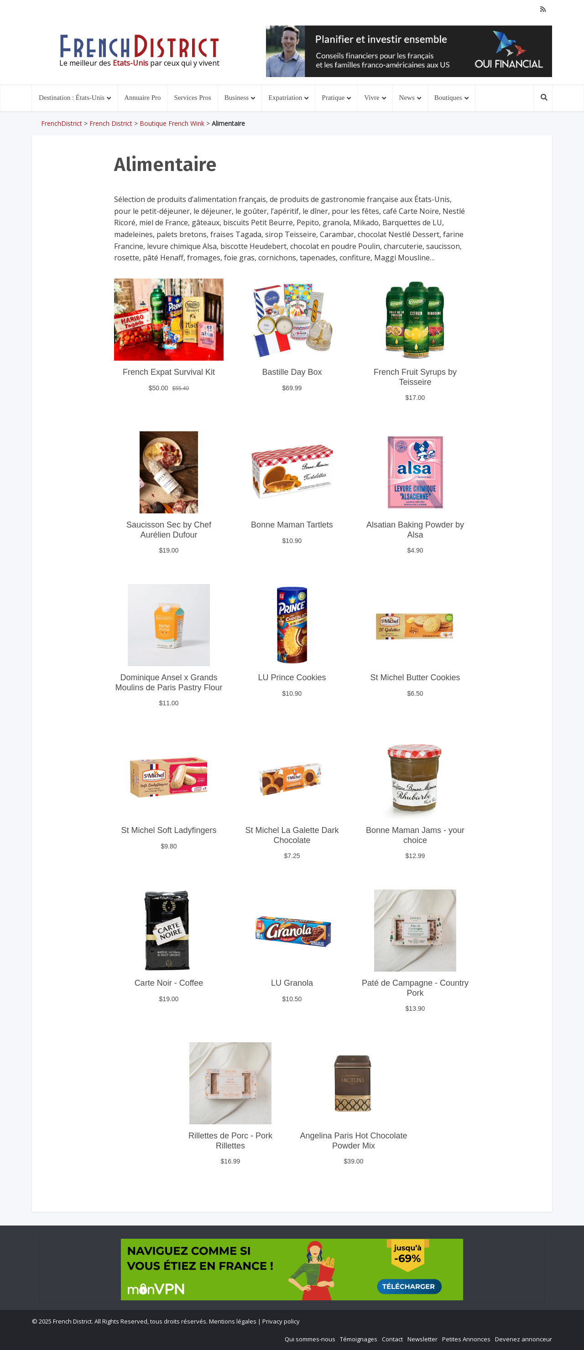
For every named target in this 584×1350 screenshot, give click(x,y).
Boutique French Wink (172, 123)
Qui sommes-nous (310, 1339)
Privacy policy (281, 1321)
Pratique (333, 97)
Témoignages (358, 1339)
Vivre (371, 97)
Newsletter (422, 1339)
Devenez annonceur (523, 1339)
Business (236, 97)
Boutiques (448, 97)
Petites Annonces (466, 1339)
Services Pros (192, 97)
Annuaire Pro (142, 97)
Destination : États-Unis (71, 97)
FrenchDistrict (61, 123)
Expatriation (285, 97)
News (407, 97)
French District (110, 123)
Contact (392, 1339)
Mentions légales (232, 1321)
